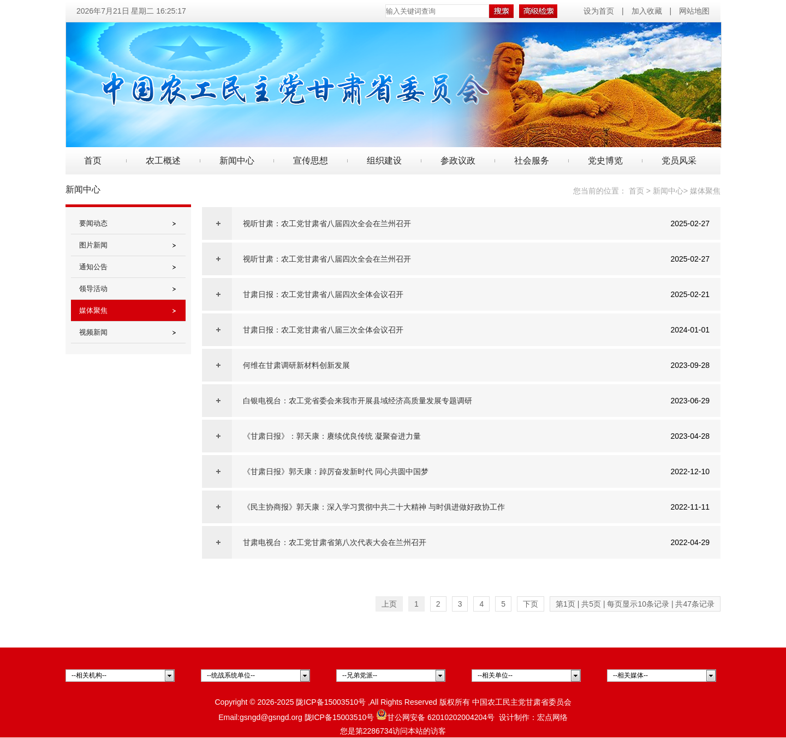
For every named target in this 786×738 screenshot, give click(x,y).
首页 (93, 160)
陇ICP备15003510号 (331, 702)
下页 (530, 604)
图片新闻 (93, 245)
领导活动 (93, 289)
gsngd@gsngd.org (271, 717)
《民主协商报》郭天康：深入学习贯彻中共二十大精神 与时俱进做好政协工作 (374, 507)
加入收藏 (647, 11)
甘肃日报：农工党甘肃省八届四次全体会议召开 (323, 294)
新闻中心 (668, 190)
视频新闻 (93, 332)
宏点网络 (552, 717)
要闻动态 (93, 223)
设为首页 (599, 11)
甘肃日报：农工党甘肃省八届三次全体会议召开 (323, 329)
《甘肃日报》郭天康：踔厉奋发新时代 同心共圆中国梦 (335, 471)
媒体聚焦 (93, 310)
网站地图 (694, 11)
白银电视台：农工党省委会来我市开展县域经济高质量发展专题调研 (357, 400)
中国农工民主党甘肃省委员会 (521, 702)
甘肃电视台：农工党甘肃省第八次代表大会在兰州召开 (334, 542)
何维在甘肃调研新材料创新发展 (296, 365)
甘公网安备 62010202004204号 (435, 717)
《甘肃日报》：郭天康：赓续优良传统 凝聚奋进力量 (332, 436)
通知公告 (93, 267)
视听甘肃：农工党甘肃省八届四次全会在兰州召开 (327, 223)
